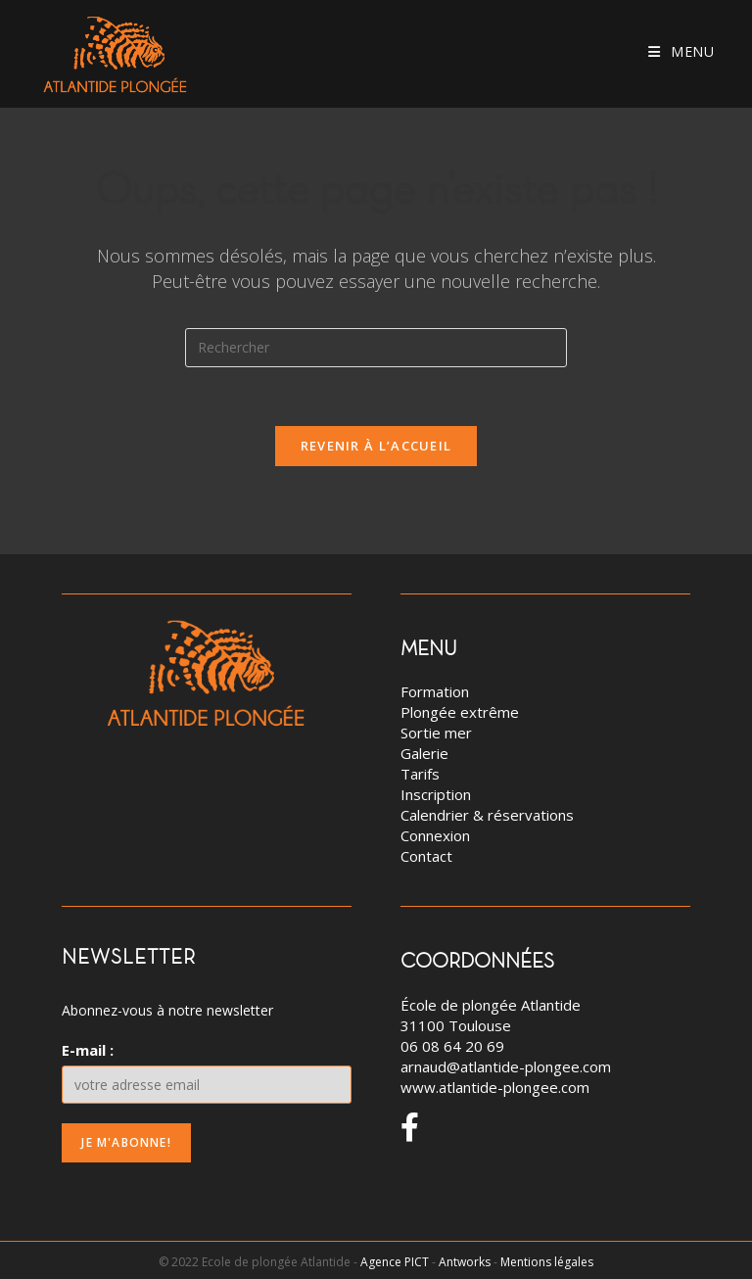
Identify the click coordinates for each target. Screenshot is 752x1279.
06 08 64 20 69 (452, 1046)
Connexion (435, 835)
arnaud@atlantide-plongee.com (505, 1066)
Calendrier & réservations (487, 815)
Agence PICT (394, 1262)
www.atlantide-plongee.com (494, 1087)
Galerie (424, 753)
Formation (434, 691)
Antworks (465, 1262)
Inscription (435, 794)
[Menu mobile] (681, 51)
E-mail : (88, 1050)
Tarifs (420, 773)
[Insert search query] (376, 347)
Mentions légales (546, 1262)
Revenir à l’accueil (376, 445)
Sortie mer (436, 732)
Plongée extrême (459, 712)
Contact (426, 856)
